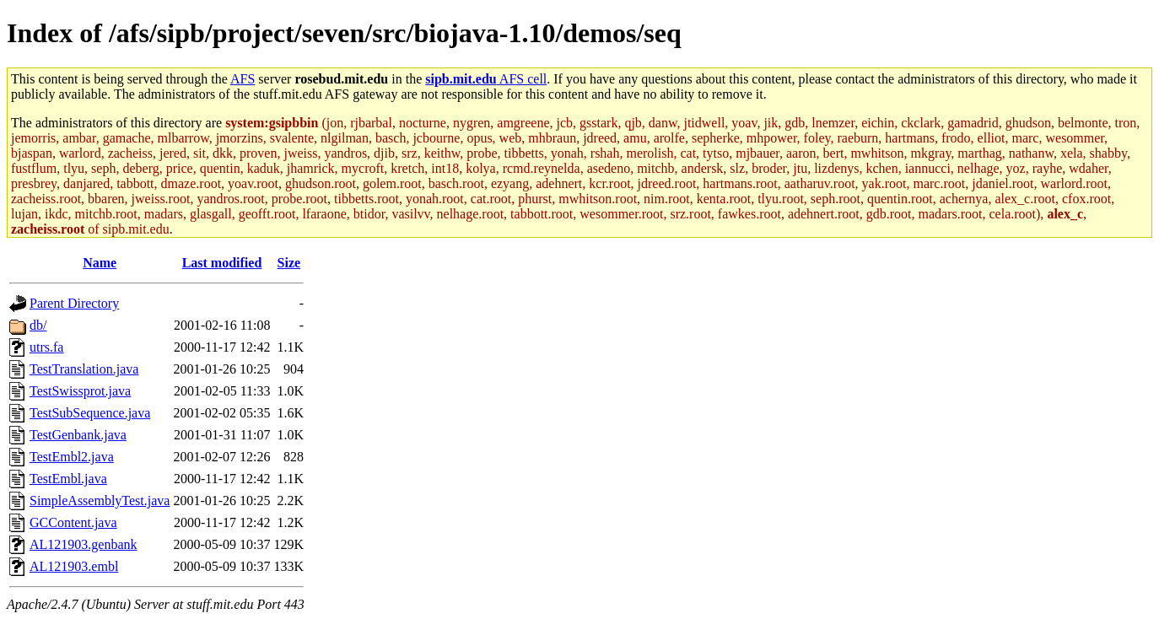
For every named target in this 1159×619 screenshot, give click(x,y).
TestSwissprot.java (80, 391)
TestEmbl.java (68, 478)
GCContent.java (73, 522)
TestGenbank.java (78, 435)
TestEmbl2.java (72, 456)
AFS (242, 79)
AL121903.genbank (83, 544)
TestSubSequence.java (90, 413)
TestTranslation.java (84, 369)
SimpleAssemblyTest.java (100, 500)
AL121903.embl (74, 566)
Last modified (222, 263)
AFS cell (486, 79)
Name (99, 263)
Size (289, 263)
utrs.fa (46, 347)
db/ (38, 325)
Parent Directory (74, 303)
